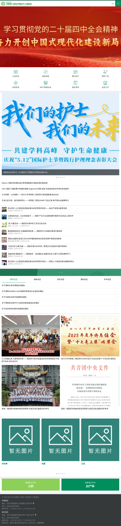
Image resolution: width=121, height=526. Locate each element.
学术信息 (107, 279)
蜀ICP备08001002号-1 (19, 523)
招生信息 (60, 279)
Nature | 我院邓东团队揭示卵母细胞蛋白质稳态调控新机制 (25, 183)
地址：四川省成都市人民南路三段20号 (18, 503)
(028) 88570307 (13, 518)
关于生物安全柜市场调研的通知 (14, 297)
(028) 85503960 (13, 506)
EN (113, 4)
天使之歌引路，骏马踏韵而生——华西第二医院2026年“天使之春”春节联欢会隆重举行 (35, 200)
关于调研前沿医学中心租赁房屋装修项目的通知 (20, 303)
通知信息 (84, 279)
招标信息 (37, 279)
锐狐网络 (40, 523)
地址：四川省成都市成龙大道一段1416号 (19, 515)
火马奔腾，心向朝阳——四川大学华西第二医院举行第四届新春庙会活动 (30, 195)
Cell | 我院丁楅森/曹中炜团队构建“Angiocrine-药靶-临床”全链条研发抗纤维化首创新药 (35, 189)
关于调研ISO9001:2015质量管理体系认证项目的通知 (22, 291)
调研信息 (13, 279)
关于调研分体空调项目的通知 (13, 285)
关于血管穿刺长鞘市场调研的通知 (15, 309)
